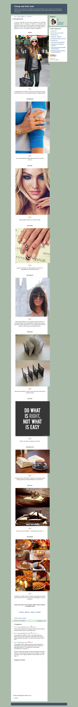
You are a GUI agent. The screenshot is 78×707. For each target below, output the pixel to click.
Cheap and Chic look (24, 6)
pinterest (24, 618)
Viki (30, 642)
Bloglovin (27, 612)
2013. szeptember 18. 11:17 (24, 627)
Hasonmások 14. (54, 34)
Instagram (38, 612)
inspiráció (20, 618)
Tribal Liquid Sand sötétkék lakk (58, 42)
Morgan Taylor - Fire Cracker (57, 32)
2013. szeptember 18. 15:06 (24, 633)
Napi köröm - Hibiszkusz (56, 36)
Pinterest (16, 28)
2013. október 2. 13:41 (23, 642)
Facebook (21, 612)
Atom (30, 695)
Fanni (33, 627)
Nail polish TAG (54, 40)
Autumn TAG (54, 30)
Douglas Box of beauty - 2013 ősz (58, 38)
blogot (32, 28)
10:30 (23, 620)
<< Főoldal (15, 697)
